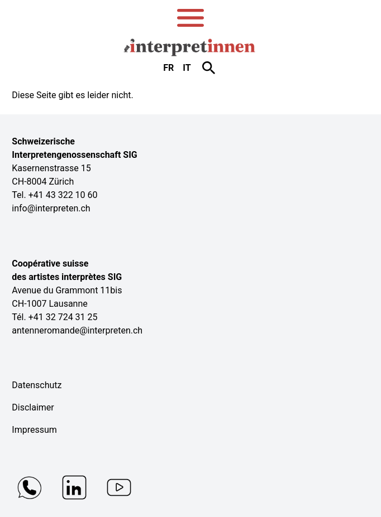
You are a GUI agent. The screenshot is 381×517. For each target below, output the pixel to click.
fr (168, 67)
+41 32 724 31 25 (63, 317)
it (186, 67)
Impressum (34, 429)
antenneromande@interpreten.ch (77, 330)
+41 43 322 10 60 (63, 195)
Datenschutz (36, 385)
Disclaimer (33, 407)
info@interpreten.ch (51, 208)
